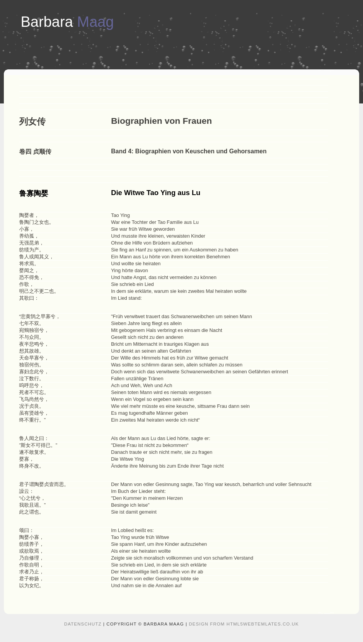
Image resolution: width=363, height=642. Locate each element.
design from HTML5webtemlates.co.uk (244, 624)
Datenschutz (83, 624)
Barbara (67, 21)
